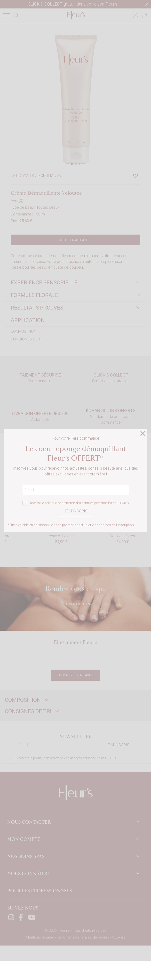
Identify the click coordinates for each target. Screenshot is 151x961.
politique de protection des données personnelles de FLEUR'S (87, 503)
